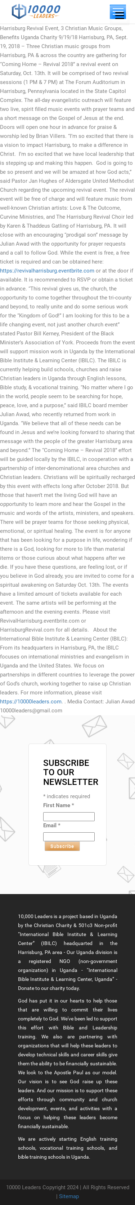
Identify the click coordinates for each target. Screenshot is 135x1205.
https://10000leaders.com (31, 701)
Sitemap (69, 1196)
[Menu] (120, 15)
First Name (58, 805)
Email (51, 825)
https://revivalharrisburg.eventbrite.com (47, 270)
